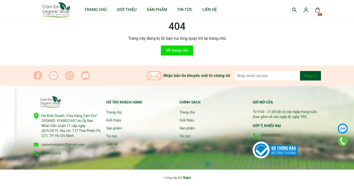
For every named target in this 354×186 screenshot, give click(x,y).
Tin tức (184, 9)
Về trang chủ (177, 50)
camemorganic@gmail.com (63, 144)
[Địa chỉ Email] (278, 75)
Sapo (187, 178)
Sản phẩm (157, 9)
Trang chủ (96, 9)
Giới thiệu (127, 9)
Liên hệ (209, 9)
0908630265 (51, 153)
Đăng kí (310, 76)
